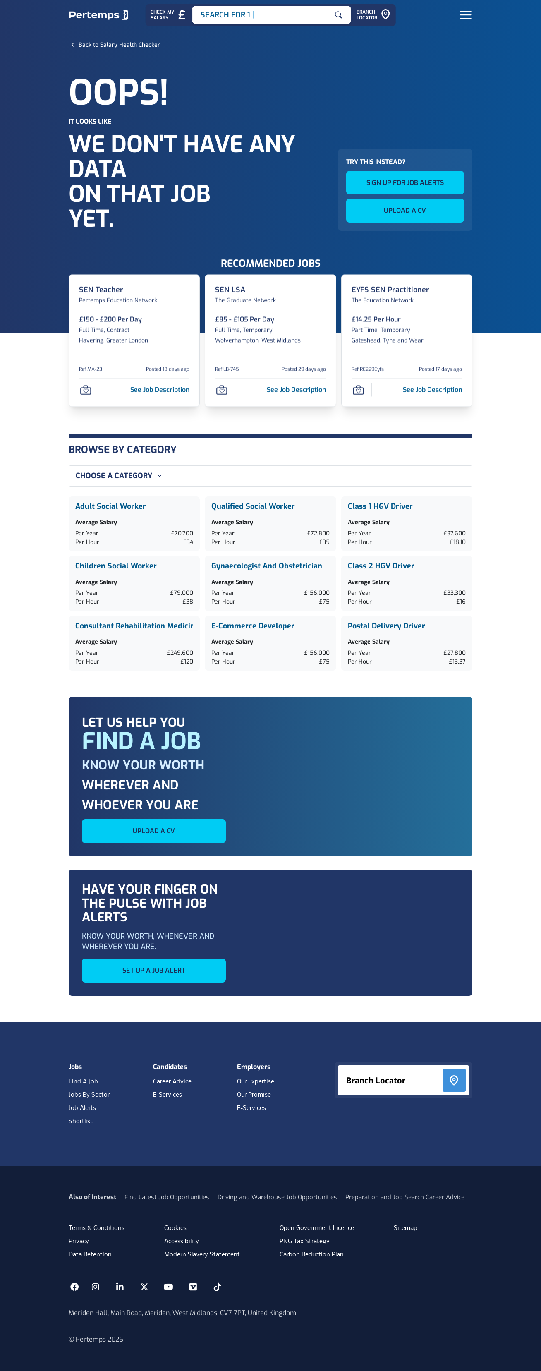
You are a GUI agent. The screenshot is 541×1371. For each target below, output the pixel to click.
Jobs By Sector (89, 1095)
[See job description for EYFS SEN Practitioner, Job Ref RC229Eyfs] (432, 389)
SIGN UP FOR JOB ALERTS (405, 182)
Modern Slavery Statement (202, 1254)
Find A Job (83, 1082)
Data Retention (90, 1254)
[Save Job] (86, 390)
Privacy (79, 1241)
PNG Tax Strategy (305, 1241)
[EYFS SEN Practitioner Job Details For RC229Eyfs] (390, 290)
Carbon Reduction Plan (312, 1254)
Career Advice (172, 1082)
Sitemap (405, 1228)
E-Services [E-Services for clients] (251, 1108)
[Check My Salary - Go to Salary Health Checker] (168, 15)
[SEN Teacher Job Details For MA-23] (101, 290)
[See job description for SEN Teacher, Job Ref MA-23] (159, 389)
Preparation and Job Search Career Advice (404, 1197)
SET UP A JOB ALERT (153, 970)
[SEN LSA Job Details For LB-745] (230, 290)
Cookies (175, 1228)
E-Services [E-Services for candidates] (167, 1095)
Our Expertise (255, 1082)
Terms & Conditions (96, 1228)
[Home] (98, 15)
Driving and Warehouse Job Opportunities (277, 1197)
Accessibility (181, 1241)
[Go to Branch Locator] (373, 15)
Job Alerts (82, 1108)
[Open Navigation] (466, 15)
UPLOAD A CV (405, 210)
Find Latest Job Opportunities (166, 1197)
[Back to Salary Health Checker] (119, 45)
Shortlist (81, 1121)
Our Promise (254, 1095)
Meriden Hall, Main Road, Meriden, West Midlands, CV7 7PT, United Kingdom (182, 1313)
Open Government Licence (317, 1228)
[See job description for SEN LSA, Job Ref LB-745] (296, 389)
